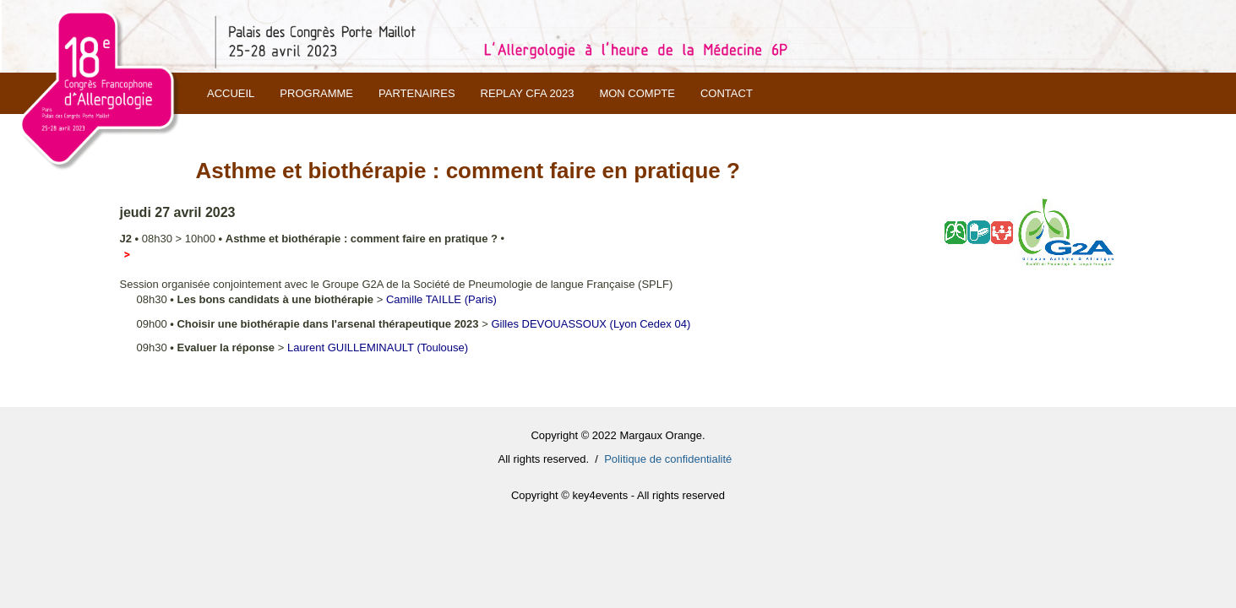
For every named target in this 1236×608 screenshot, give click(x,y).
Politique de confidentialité (668, 459)
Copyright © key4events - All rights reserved (618, 495)
